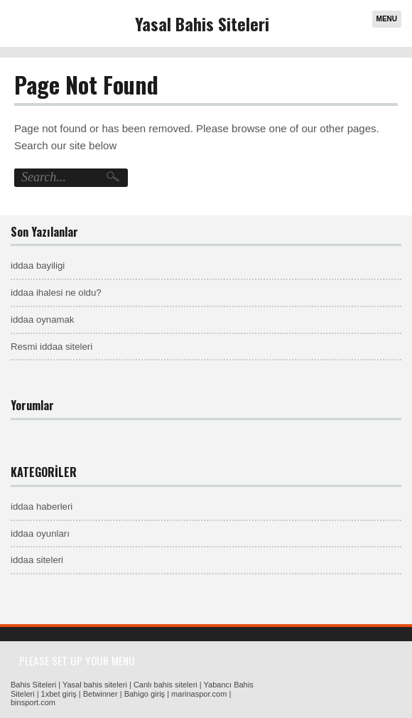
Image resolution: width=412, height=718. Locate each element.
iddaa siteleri (37, 559)
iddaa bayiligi (38, 265)
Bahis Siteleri (33, 684)
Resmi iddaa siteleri (51, 346)
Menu (386, 19)
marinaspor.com (199, 694)
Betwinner (100, 694)
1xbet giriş (59, 694)
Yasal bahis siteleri (95, 684)
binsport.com (33, 702)
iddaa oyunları (40, 533)
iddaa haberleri (41, 506)
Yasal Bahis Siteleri (202, 23)
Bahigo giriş (144, 694)
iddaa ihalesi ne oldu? (56, 292)
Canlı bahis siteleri (165, 684)
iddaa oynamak (42, 319)
